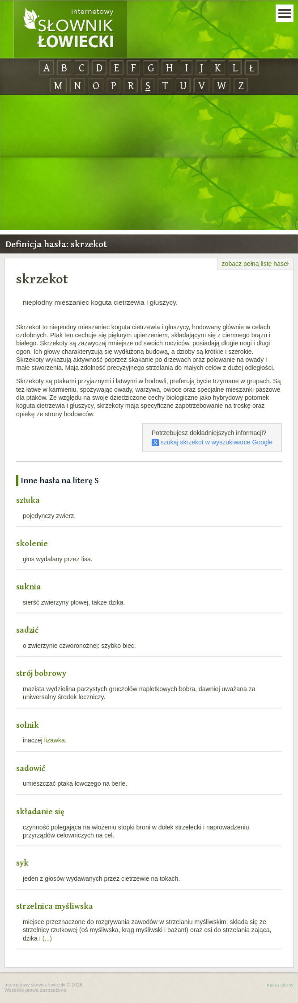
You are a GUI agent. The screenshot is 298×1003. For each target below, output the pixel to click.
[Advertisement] (149, 162)
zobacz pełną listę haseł (255, 263)
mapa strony (280, 984)
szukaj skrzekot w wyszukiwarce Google (212, 442)
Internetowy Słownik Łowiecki (70, 29)
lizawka (54, 740)
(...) (47, 938)
